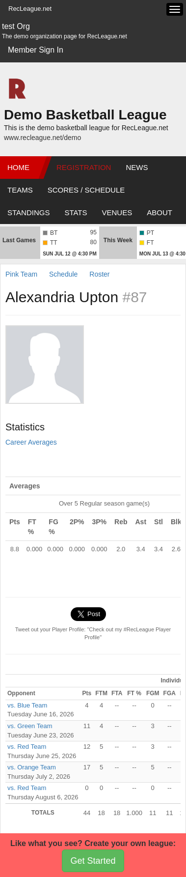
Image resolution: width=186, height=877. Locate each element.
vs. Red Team (26, 746)
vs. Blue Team (27, 705)
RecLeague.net (30, 8)
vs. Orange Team (31, 767)
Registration (83, 167)
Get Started (92, 861)
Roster (99, 274)
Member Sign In (35, 50)
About (159, 212)
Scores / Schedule (86, 190)
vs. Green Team (30, 726)
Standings (28, 212)
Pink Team (21, 274)
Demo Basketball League (85, 114)
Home (18, 167)
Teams (20, 190)
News (137, 167)
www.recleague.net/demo (42, 137)
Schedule (63, 274)
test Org (16, 26)
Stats (75, 212)
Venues (117, 212)
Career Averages (31, 442)
